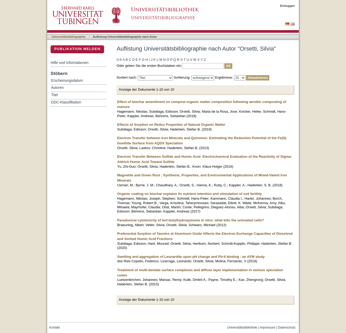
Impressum (267, 327)
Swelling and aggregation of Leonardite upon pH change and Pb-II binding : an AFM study (191, 257)
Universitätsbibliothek (242, 327)
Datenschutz (286, 327)
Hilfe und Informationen (70, 63)
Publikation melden (77, 49)
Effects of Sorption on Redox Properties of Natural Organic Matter (171, 125)
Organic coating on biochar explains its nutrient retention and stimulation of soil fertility (189, 194)
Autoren (57, 88)
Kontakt (54, 327)
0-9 (119, 60)
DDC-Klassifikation (66, 102)
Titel (54, 95)
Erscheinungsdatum (67, 81)
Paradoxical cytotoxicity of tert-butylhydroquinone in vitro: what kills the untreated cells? (190, 220)
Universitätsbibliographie (68, 36)
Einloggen (287, 5)
